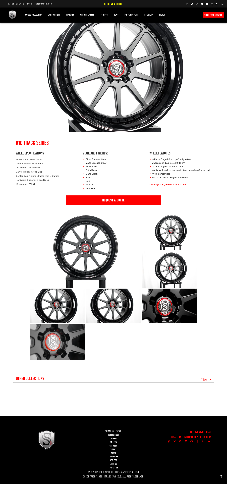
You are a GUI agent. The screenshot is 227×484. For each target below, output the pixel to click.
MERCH (162, 14)
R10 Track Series (33, 159)
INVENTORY (148, 14)
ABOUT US (113, 464)
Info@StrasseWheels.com (39, 3)
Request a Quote (113, 4)
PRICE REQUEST (131, 14)
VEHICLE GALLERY (88, 14)
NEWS (116, 14)
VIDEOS (104, 14)
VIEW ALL (206, 379)
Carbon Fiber (54, 14)
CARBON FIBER (113, 435)
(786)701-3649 (203, 432)
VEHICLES (113, 446)
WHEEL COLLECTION (33, 14)
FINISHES (70, 14)
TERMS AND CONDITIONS (127, 471)
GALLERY (113, 442)
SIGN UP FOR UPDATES (213, 15)
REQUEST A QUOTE (113, 200)
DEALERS (113, 460)
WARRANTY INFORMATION (100, 471)
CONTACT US (113, 467)
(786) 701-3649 (16, 3)
